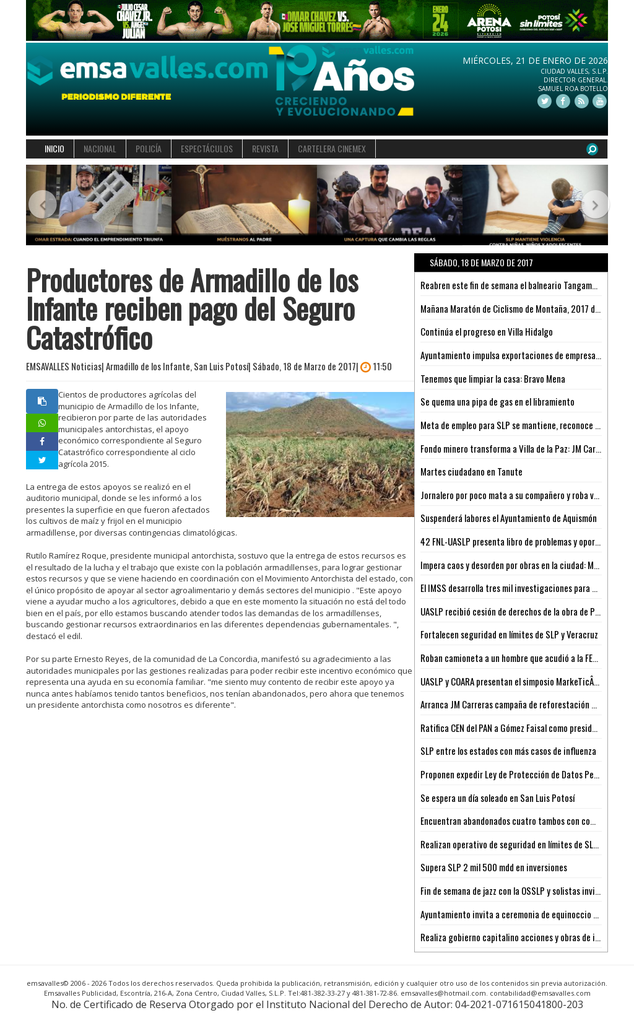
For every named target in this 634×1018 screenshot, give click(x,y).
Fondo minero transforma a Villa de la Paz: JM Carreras (517, 448)
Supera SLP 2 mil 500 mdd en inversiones (493, 867)
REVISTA (265, 148)
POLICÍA (149, 148)
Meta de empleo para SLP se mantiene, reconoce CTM (515, 425)
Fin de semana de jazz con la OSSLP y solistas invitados (517, 890)
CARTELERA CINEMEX (332, 148)
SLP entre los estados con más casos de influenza (508, 750)
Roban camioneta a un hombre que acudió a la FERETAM (518, 657)
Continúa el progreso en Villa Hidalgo (486, 331)
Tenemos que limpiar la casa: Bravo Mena (492, 378)
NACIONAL (100, 148)
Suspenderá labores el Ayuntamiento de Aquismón (508, 517)
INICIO (54, 148)
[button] (40, 205)
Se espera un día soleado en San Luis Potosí (497, 797)
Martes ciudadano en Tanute (471, 471)
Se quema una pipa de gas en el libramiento (497, 401)
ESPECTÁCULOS (207, 148)
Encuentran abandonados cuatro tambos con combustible (522, 820)
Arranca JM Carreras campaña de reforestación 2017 (514, 704)
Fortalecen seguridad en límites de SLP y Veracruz (509, 634)
